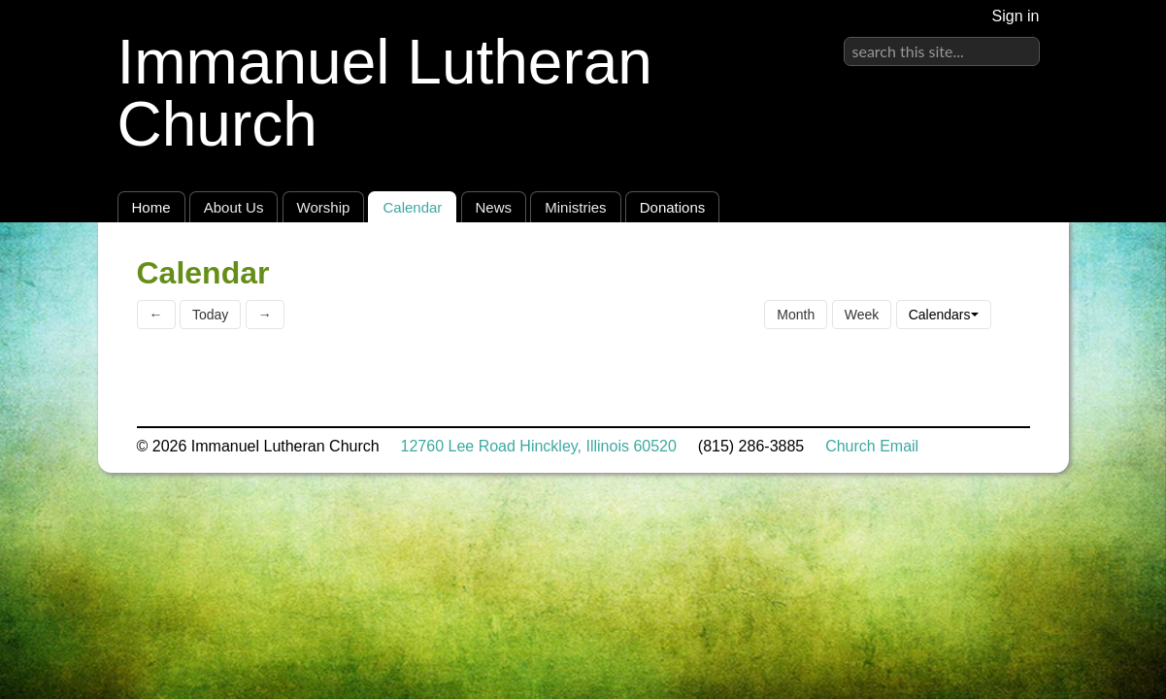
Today (210, 314)
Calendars (944, 314)
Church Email (871, 446)
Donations (673, 207)
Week (862, 314)
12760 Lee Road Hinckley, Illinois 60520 (539, 446)
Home (151, 207)
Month (796, 314)
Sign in (1016, 16)
